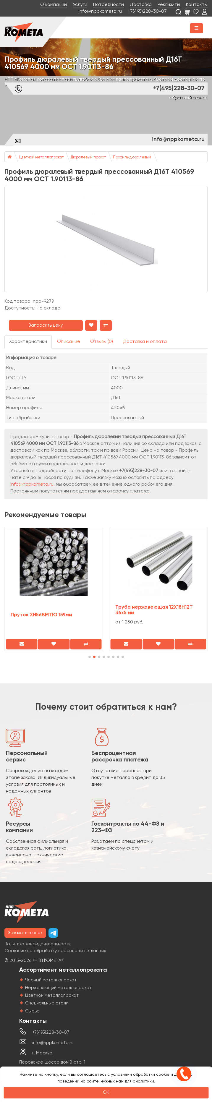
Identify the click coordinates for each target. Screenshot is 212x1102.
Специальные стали (46, 1003)
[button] (89, 657)
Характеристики (28, 341)
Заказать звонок (25, 933)
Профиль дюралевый (132, 157)
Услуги (80, 4)
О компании (53, 4)
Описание (68, 341)
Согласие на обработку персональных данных (55, 951)
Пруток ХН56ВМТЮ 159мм (41, 615)
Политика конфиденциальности (37, 944)
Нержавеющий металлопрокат (58, 988)
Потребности (108, 4)
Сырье (32, 1011)
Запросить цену (46, 325)
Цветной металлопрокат (41, 157)
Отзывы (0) (101, 341)
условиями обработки (133, 1074)
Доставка (141, 4)
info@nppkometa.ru (100, 11)
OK (106, 1092)
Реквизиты (169, 4)
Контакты (197, 4)
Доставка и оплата (145, 341)
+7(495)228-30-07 (147, 11)
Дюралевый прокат (88, 157)
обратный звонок (188, 97)
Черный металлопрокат (51, 980)
